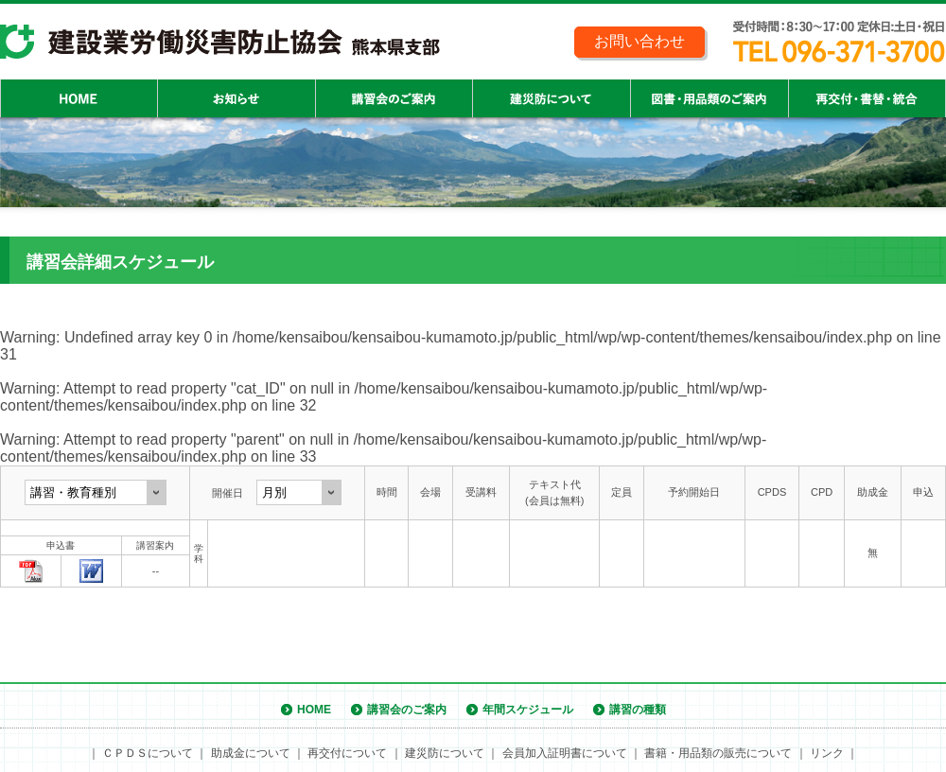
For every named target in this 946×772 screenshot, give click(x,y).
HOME (314, 709)
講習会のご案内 (407, 709)
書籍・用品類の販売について (718, 753)
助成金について (250, 753)
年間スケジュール (527, 709)
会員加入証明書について (564, 753)
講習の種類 (637, 709)
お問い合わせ (639, 41)
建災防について (444, 753)
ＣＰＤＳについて (147, 753)
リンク (827, 753)
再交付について (347, 753)
